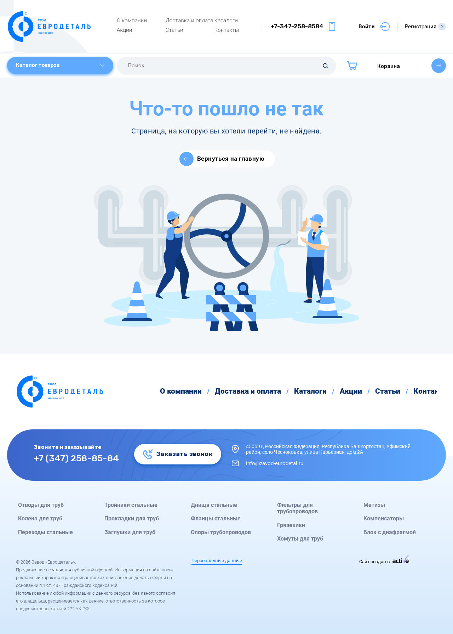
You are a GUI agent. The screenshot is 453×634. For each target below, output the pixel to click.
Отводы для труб (41, 505)
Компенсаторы (383, 518)
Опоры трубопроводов (221, 532)
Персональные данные (216, 560)
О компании (132, 20)
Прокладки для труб (131, 518)
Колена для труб (40, 518)
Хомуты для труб (300, 539)
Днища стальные (214, 505)
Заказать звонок (177, 454)
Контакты (226, 30)
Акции (124, 30)
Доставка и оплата (189, 20)
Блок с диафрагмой (389, 532)
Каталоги (226, 20)
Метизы (374, 505)
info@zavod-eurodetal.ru (274, 463)
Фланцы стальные (216, 518)
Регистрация (425, 26)
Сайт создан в (384, 561)
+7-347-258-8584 (296, 26)
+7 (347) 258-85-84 (76, 458)
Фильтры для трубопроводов (297, 508)
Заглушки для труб (129, 532)
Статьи (174, 30)
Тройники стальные (130, 505)
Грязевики (291, 525)
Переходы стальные (45, 532)
